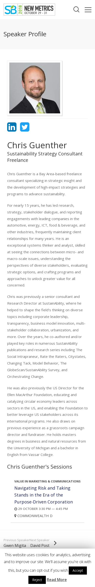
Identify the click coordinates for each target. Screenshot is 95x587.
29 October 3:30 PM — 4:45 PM (41, 509)
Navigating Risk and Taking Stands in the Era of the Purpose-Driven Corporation (43, 495)
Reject (37, 579)
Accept (78, 570)
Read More (57, 579)
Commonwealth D (33, 515)
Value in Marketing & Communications (47, 481)
